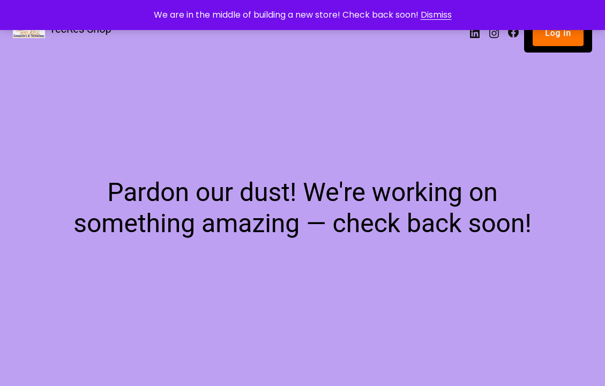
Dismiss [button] (436, 15)
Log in (558, 33)
